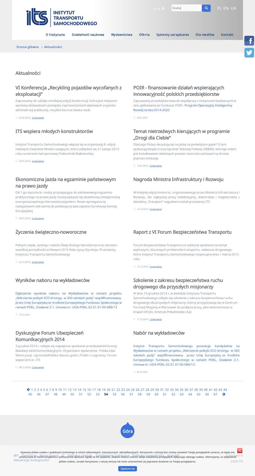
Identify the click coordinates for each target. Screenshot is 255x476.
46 (39, 394)
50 (72, 394)
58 (140, 394)
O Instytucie (55, 35)
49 (64, 394)
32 (167, 390)
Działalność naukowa (88, 35)
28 (147, 390)
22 (118, 390)
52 (89, 394)
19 (104, 390)
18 (99, 390)
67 (215, 394)
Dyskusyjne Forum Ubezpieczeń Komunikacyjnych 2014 (49, 336)
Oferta (144, 35)
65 (198, 394)
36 (186, 390)
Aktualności (53, 47)
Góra (128, 431)
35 (181, 390)
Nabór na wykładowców (159, 333)
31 (162, 390)
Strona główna (27, 47)
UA (233, 8)
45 (30, 394)
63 (182, 394)
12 (70, 390)
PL (219, 8)
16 (89, 390)
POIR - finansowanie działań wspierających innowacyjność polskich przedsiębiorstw (178, 91)
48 (56, 394)
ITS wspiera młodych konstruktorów (54, 131)
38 (196, 390)
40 (206, 390)
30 (157, 390)
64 (190, 394)
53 (98, 394)
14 (79, 390)
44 (225, 390)
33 (172, 390)
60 (156, 394)
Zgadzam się (128, 468)
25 (133, 390)
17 (94, 390)
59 (148, 394)
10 (60, 390)
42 (215, 390)
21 (113, 390)
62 (173, 394)
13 (74, 390)
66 (207, 394)
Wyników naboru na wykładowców (52, 280)
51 (81, 394)
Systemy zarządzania (172, 35)
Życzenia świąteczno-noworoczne (50, 232)
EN (226, 8)
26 (138, 390)
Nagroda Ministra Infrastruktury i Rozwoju (178, 179)
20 (108, 390)
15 (84, 390)
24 (128, 390)
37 (191, 390)
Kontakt (227, 35)
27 (142, 390)
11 (65, 390)
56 (123, 394)
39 (201, 390)
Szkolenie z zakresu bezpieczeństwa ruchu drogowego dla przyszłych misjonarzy (178, 283)
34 (177, 390)
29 (152, 390)
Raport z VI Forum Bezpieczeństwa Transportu (182, 232)
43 (220, 390)
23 (123, 390)
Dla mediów (205, 35)
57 (131, 394)
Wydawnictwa (121, 35)
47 (47, 394)
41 (210, 390)
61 (165, 394)
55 (114, 394)
